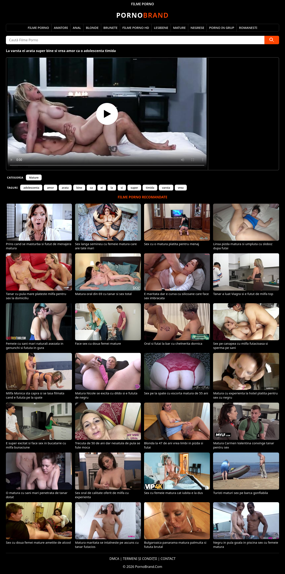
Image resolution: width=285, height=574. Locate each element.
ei (102, 188)
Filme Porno (38, 27)
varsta (166, 188)
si (122, 188)
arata (65, 188)
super (134, 188)
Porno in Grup (221, 27)
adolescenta (31, 188)
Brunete (110, 27)
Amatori (61, 27)
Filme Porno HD (135, 27)
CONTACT (168, 558)
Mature (179, 27)
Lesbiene (161, 27)
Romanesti (248, 27)
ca (91, 188)
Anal (77, 27)
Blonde (92, 27)
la (112, 188)
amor (50, 188)
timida (150, 188)
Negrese (197, 27)
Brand (142, 15)
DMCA (114, 558)
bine (79, 188)
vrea (181, 188)
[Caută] (271, 40)
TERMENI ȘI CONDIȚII (140, 558)
